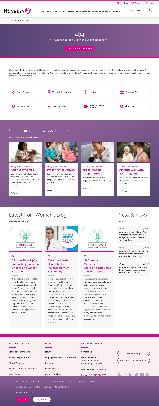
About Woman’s (16, 363)
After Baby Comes (22, 170)
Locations (86, 11)
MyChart (124, 3)
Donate (151, 3)
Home (11, 20)
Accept (22, 401)
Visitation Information (20, 351)
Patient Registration (19, 357)
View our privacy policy (25, 394)
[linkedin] (131, 374)
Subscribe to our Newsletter (133, 360)
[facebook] (119, 374)
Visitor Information (61, 92)
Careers (49, 363)
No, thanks (41, 401)
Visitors (114, 11)
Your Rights (14, 374)
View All (120, 221)
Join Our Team (60, 106)
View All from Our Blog (18, 221)
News (19, 20)
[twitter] (136, 374)
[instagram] (125, 374)
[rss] (147, 374)
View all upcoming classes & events (24, 137)
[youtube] (142, 374)
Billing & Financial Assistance (23, 368)
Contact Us (86, 351)
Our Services (23, 106)
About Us (129, 106)
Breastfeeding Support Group (92, 171)
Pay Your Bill (132, 92)
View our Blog (133, 353)
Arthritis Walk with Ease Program (131, 171)
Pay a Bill (138, 3)
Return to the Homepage (79, 48)
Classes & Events (73, 11)
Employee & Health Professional (61, 357)
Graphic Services (53, 374)
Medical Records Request (97, 106)
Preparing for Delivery (61, 170)
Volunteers (50, 368)
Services (45, 11)
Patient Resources (100, 11)
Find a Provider (58, 11)
